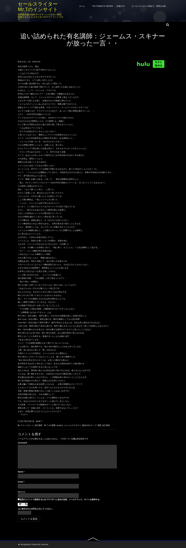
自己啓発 (38, 425)
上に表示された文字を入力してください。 (36, 509)
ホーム (82, 6)
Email (20, 482)
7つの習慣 (51, 425)
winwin (59, 425)
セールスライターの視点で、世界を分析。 (150, 6)
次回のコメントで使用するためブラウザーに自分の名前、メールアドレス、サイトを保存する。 (60, 499)
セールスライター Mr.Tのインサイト (38, 7)
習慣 (99, 425)
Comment (22, 443)
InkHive (44, 544)
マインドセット (27, 425)
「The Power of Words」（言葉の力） (108, 6)
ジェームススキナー (72, 425)
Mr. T (40, 421)
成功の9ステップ (89, 425)
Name (20, 472)
